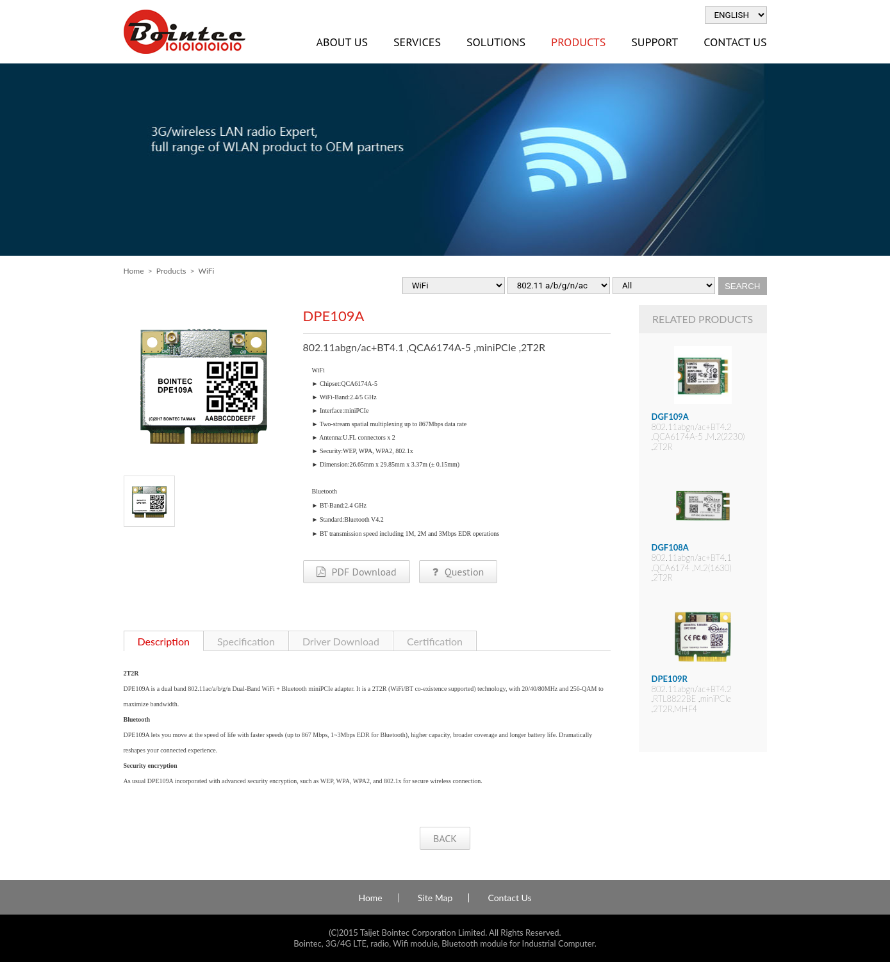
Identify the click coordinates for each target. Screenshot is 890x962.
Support (654, 42)
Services (417, 42)
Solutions (495, 42)
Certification (435, 641)
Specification (246, 641)
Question (458, 571)
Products (578, 42)
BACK (445, 838)
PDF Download (357, 571)
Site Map (435, 897)
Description (164, 641)
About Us (342, 42)
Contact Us (735, 42)
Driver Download (340, 641)
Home (134, 271)
